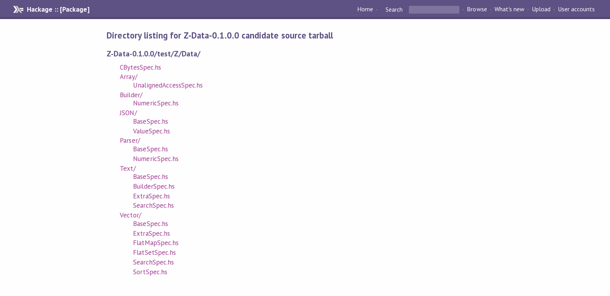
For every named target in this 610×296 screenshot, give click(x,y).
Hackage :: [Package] (58, 9)
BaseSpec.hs (150, 121)
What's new (509, 9)
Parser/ (130, 140)
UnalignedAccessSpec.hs (168, 85)
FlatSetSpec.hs (154, 252)
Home (365, 9)
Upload (541, 9)
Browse (477, 9)
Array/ (128, 76)
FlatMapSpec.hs (155, 242)
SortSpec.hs (150, 272)
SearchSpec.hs (153, 205)
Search (394, 9)
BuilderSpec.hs (153, 186)
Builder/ (131, 95)
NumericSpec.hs (155, 103)
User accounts (576, 9)
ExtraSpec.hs (151, 196)
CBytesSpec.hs (140, 67)
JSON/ (128, 113)
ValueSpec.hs (151, 131)
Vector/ (130, 215)
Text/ (127, 168)
